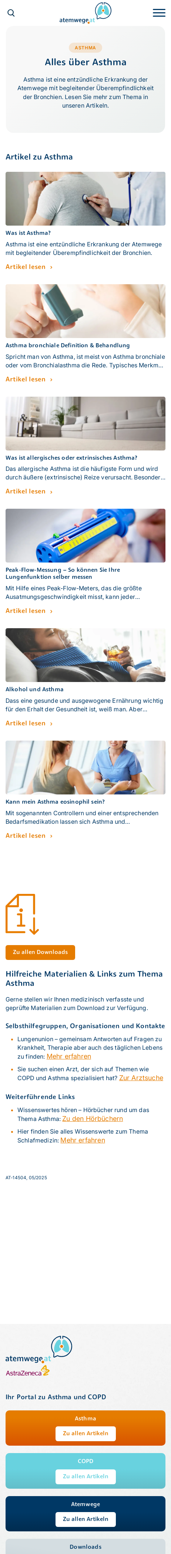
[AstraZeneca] (28, 1374)
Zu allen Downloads (40, 952)
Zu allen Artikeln (85, 1434)
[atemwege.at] (85, 12)
